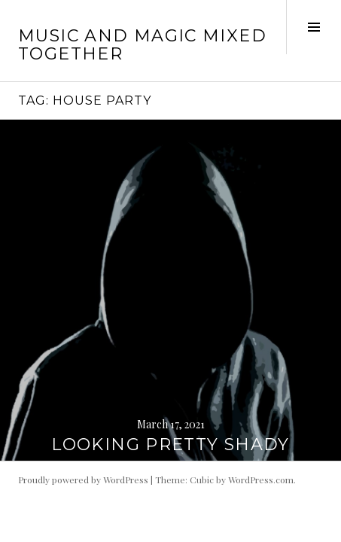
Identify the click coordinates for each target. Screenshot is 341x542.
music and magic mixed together (142, 45)
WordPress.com (261, 479)
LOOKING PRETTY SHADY (170, 444)
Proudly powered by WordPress (83, 479)
